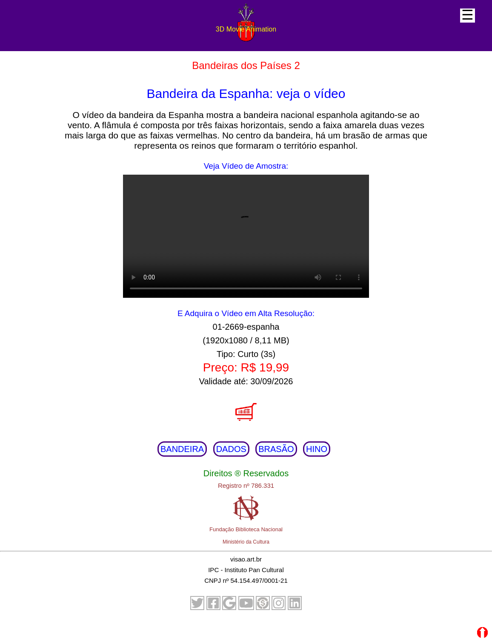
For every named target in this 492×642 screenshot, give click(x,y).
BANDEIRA (182, 449)
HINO (316, 449)
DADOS (231, 449)
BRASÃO (276, 449)
